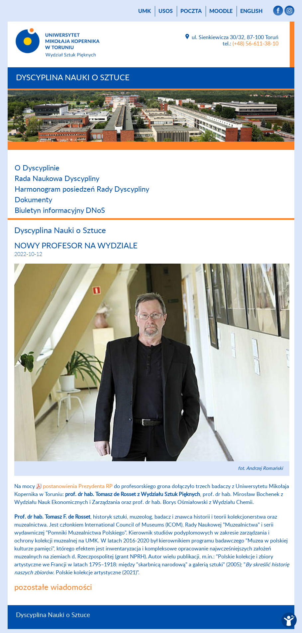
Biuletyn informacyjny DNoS (60, 210)
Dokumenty (33, 200)
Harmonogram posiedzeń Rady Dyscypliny (82, 189)
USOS (165, 11)
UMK (144, 11)
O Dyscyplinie (37, 168)
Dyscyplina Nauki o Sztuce (73, 78)
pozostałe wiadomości (53, 588)
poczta (191, 11)
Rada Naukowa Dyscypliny (57, 178)
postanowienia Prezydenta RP (78, 486)
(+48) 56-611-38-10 (255, 43)
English (251, 11)
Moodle (221, 11)
